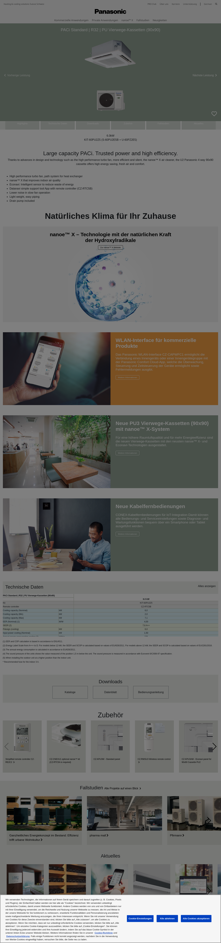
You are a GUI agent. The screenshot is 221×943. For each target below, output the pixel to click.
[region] (110, 919)
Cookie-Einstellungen (140, 918)
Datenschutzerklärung (18, 936)
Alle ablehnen (167, 918)
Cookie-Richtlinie (104, 933)
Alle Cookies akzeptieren (196, 918)
